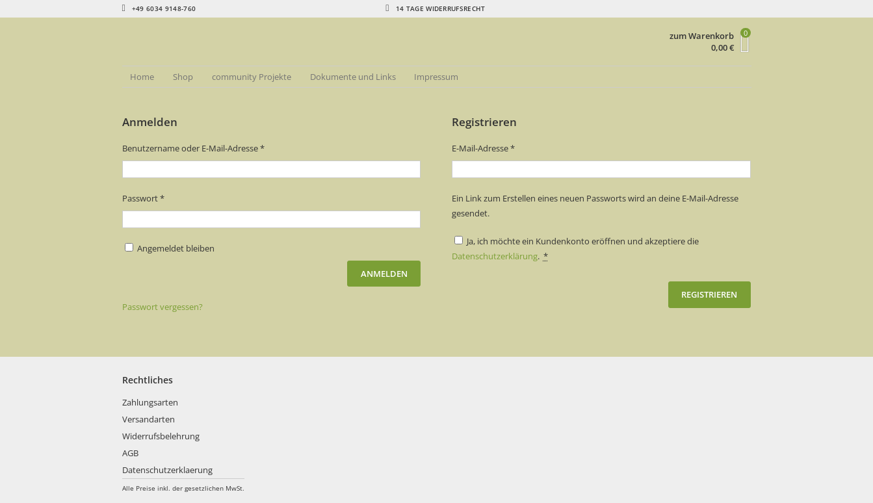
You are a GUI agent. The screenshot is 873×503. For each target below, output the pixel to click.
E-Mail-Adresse (505, 147)
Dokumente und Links (353, 77)
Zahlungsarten (150, 402)
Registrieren (709, 294)
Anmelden (384, 273)
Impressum (436, 77)
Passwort (165, 197)
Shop (183, 77)
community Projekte (251, 77)
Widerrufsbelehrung (161, 436)
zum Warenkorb (702, 36)
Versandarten (148, 419)
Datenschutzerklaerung (167, 470)
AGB (130, 453)
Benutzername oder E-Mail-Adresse (215, 147)
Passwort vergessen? (162, 307)
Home (142, 77)
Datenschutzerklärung (495, 256)
